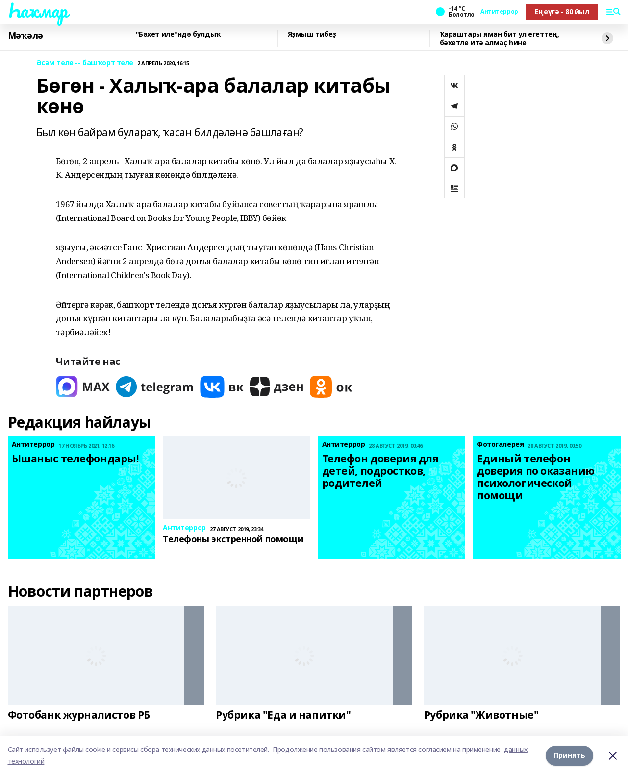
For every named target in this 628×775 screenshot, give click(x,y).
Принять (569, 755)
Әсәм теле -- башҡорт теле (85, 63)
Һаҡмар (38, 10)
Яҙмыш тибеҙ (312, 34)
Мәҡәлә (25, 35)
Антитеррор (499, 12)
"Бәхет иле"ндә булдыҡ (178, 34)
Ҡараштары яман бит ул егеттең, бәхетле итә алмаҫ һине (499, 38)
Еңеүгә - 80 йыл (562, 11)
